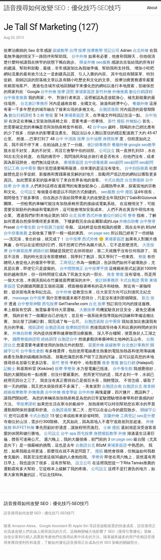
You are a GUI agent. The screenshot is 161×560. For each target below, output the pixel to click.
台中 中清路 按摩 (70, 139)
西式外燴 (94, 215)
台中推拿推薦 (15, 97)
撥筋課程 (36, 327)
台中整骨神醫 (29, 303)
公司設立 (107, 150)
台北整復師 (134, 180)
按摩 (59, 368)
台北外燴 (140, 50)
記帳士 (9, 368)
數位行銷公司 (115, 215)
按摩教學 (95, 50)
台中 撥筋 (124, 192)
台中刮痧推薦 (136, 168)
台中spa (100, 127)
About (152, 7)
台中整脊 (148, 221)
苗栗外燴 (96, 345)
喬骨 (144, 280)
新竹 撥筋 (116, 121)
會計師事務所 (99, 144)
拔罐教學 (60, 50)
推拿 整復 (115, 274)
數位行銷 (127, 362)
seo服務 (103, 62)
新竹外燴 (103, 91)
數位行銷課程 (141, 91)
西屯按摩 (50, 303)
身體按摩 (110, 139)
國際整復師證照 (26, 339)
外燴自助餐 (129, 221)
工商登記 (67, 262)
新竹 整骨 (60, 362)
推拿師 (149, 386)
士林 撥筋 (111, 427)
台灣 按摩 (77, 50)
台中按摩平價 (96, 268)
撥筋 (99, 451)
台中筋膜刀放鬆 (50, 227)
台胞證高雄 (55, 327)
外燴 (122, 433)
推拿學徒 (69, 392)
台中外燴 (79, 56)
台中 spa (68, 433)
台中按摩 (73, 239)
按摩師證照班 (77, 327)
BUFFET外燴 (23, 427)
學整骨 (69, 368)
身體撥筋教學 (105, 433)
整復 (142, 256)
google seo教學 (142, 144)
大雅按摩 (87, 309)
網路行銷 (41, 250)
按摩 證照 (65, 91)
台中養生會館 (32, 351)
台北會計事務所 (34, 103)
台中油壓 (94, 139)
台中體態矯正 (71, 268)
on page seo (99, 233)
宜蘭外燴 (111, 415)
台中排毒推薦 (96, 162)
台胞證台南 (112, 386)
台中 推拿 (21, 186)
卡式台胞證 (114, 180)
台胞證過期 (109, 109)
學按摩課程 (26, 404)
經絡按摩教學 (15, 392)
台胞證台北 (132, 386)
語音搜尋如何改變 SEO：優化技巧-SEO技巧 (62, 8)
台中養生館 (26, 227)
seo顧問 (116, 162)
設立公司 (83, 463)
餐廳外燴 (140, 103)
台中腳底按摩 (20, 250)
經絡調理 (49, 339)
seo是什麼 (146, 415)
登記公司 (111, 50)
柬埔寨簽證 (85, 91)
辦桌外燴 (87, 62)
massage (21, 298)
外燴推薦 (120, 91)
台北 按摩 (77, 215)
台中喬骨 (28, 168)
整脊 (132, 215)
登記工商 (11, 168)
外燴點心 (133, 121)
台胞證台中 (67, 339)
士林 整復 (44, 115)
